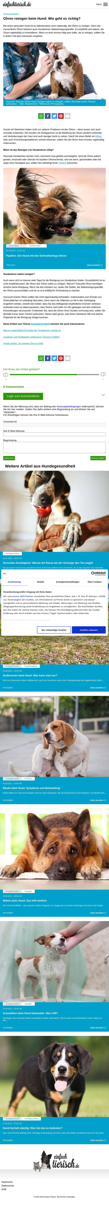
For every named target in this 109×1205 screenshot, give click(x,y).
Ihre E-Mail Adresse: (14, 431)
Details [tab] (40, 581)
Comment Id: (10, 421)
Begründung (9, 440)
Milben (98, 136)
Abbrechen (9, 458)
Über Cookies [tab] (95, 581)
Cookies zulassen (89, 630)
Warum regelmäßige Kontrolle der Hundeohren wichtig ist (32, 330)
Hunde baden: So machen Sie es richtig (23, 343)
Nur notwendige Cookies (53, 630)
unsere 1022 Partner (22, 596)
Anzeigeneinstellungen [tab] (67, 581)
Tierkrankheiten (11, 14)
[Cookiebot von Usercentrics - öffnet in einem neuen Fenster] (93, 573)
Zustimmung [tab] (14, 581)
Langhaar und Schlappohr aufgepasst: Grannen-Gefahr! (31, 337)
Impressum (7, 1182)
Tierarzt (62, 163)
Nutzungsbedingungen (69, 406)
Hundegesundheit (40, 324)
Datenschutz (7, 1185)
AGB (3, 1189)
